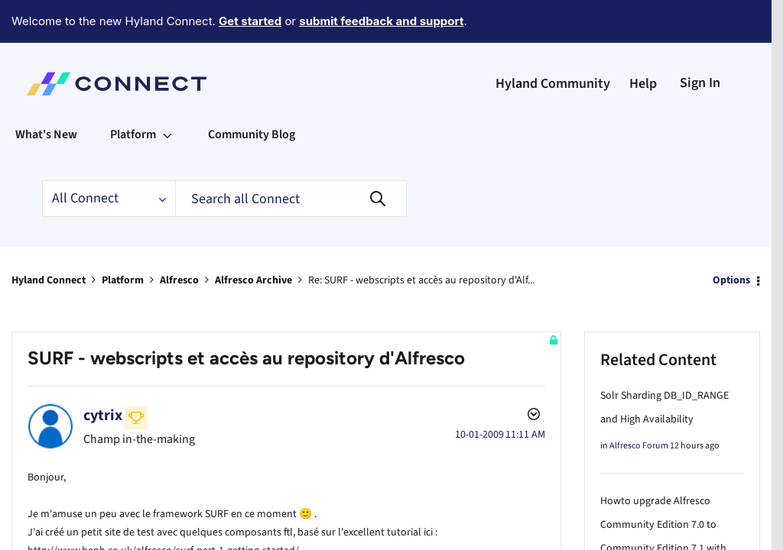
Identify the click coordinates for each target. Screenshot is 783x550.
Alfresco (179, 238)
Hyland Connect (48, 238)
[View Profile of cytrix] (102, 373)
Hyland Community (552, 41)
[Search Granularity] (108, 156)
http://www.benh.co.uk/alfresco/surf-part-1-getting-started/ (163, 505)
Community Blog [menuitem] (251, 92)
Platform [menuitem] (133, 92)
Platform (123, 238)
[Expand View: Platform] (167, 92)
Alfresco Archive (253, 238)
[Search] (291, 156)
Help (643, 41)
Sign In (700, 40)
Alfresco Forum (638, 403)
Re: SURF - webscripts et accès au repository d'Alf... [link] (421, 238)
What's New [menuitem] (46, 92)
